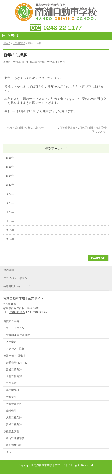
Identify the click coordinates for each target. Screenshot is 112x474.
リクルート (10, 451)
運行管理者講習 (15, 438)
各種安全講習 (11, 431)
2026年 (10, 157)
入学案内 (11, 341)
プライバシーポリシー (16, 278)
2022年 (10, 194)
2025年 (10, 166)
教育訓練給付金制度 (18, 335)
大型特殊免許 (14, 403)
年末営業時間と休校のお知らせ (23, 127)
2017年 (10, 239)
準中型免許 (12, 390)
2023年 (10, 184)
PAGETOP (98, 258)
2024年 (10, 175)
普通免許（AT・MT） (19, 362)
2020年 (10, 212)
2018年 (10, 230)
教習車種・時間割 (14, 355)
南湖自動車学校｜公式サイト (51, 465)
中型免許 (11, 383)
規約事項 (8, 270)
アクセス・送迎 (15, 348)
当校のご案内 (11, 321)
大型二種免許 (14, 417)
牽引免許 (11, 410)
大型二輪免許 (14, 376)
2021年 (10, 203)
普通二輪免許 (14, 369)
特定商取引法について (16, 286)
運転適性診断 (14, 445)
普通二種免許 (14, 424)
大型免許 (11, 397)
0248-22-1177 (62, 27)
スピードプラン (15, 328)
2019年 (10, 221)
